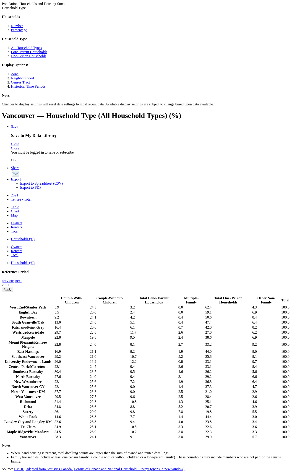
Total (14, 231)
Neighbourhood (22, 78)
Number (17, 26)
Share (15, 168)
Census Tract (20, 82)
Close (15, 144)
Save (14, 126)
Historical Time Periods (28, 86)
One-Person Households (28, 56)
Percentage (19, 30)
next (18, 281)
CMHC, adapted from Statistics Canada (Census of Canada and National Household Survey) (99, 469)
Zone (14, 74)
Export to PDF (30, 187)
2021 (14, 195)
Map (14, 215)
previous (8, 281)
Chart (15, 211)
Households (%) (23, 239)
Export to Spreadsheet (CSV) (41, 183)
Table (15, 207)
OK (13, 160)
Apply (7, 289)
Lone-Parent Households (29, 52)
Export (16, 179)
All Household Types (26, 48)
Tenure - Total (21, 199)
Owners (16, 223)
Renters (16, 227)
